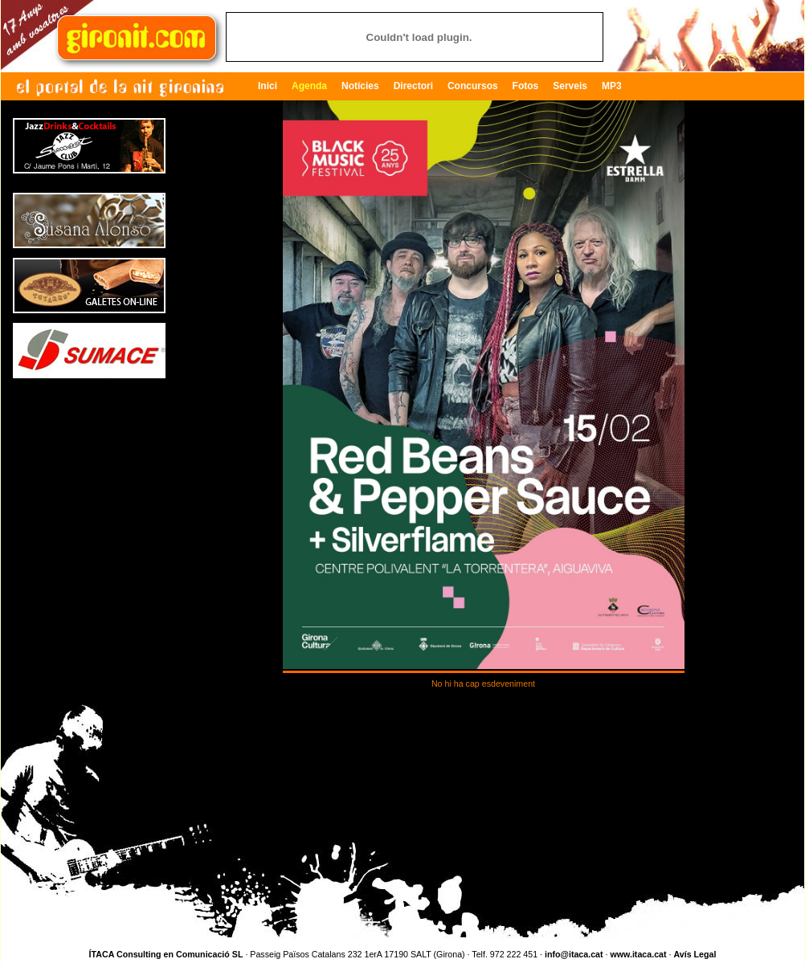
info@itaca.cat (574, 954)
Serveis (570, 86)
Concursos (472, 86)
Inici (267, 86)
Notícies (360, 86)
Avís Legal (694, 954)
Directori (413, 86)
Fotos (526, 86)
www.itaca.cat (638, 954)
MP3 (612, 86)
